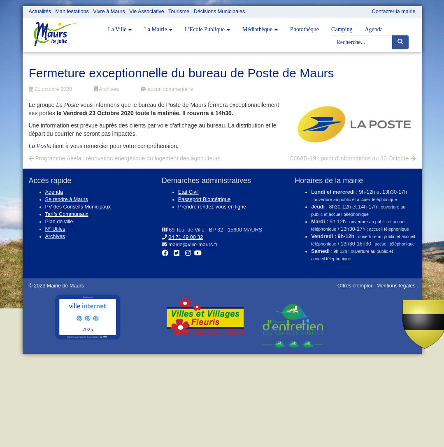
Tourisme (178, 11)
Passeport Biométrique (204, 199)
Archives (106, 89)
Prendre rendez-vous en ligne (212, 207)
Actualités (40, 11)
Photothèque (304, 29)
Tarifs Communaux (66, 214)
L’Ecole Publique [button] (207, 29)
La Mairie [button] (158, 29)
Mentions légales (396, 286)
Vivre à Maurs (109, 11)
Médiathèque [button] (260, 29)
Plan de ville (59, 222)
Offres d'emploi (354, 286)
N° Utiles (55, 229)
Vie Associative (146, 11)
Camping (341, 29)
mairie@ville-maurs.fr (192, 245)
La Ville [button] (120, 29)
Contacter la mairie (394, 11)
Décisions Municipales (219, 11)
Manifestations (72, 11)
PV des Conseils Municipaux (78, 207)
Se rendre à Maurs (66, 199)
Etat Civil (188, 192)
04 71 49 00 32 (185, 237)
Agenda (374, 29)
